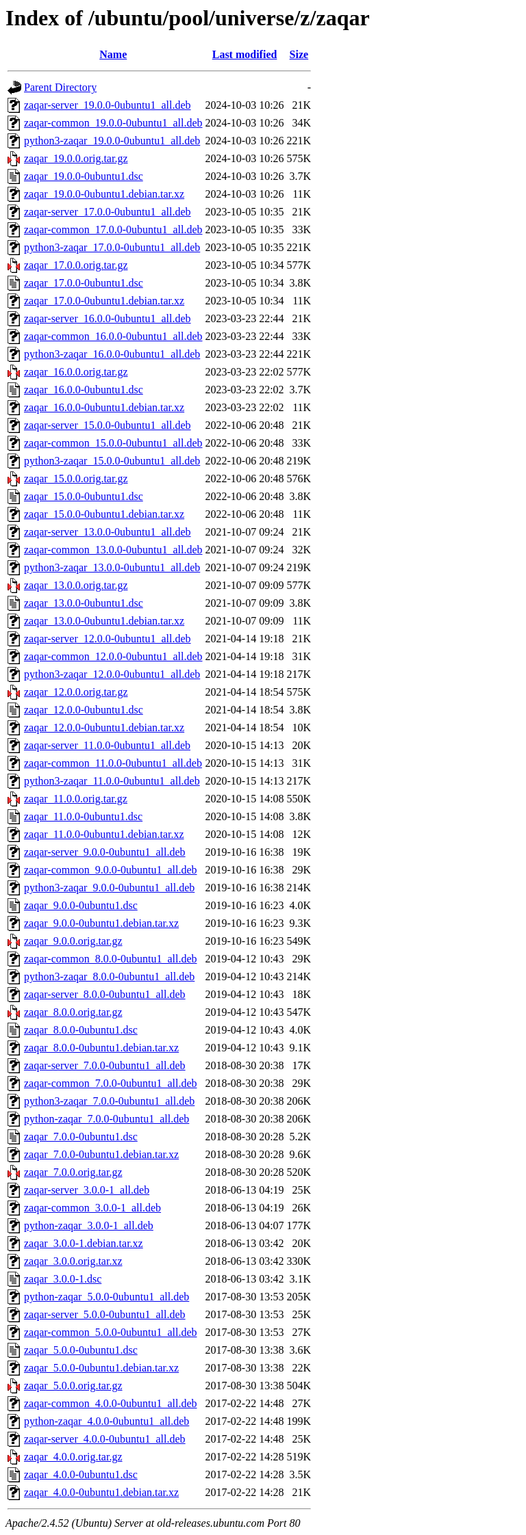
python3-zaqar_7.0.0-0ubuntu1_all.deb (109, 1101)
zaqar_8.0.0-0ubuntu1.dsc (81, 1030)
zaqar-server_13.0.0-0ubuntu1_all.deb (107, 532)
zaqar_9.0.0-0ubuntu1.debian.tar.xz (101, 923)
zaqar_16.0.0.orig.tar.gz (76, 372)
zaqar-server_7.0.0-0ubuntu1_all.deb (105, 1065)
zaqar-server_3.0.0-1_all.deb (86, 1190)
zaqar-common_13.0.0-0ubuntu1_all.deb (113, 549)
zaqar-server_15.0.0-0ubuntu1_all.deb (107, 425)
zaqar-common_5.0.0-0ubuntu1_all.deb (110, 1332)
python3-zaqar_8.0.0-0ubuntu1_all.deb (109, 976)
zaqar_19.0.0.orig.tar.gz (76, 158)
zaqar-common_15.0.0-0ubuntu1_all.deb (113, 443)
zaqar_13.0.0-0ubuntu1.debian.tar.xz (104, 621)
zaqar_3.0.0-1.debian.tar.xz (83, 1243)
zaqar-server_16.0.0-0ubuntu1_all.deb (107, 318)
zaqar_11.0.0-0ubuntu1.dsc (83, 816)
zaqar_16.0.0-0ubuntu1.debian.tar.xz (104, 407)
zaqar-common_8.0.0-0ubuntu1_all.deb (110, 959)
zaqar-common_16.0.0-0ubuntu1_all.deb (113, 336)
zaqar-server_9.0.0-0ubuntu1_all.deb (105, 852)
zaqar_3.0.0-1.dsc (62, 1279)
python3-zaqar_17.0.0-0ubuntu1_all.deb (112, 247)
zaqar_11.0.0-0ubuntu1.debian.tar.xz (104, 834)
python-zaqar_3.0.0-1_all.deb (88, 1225)
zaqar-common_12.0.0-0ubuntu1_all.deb (113, 656)
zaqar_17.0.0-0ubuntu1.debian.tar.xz (104, 300)
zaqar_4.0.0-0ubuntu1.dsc (81, 1474)
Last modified (244, 54)
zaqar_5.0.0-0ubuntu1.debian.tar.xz (101, 1368)
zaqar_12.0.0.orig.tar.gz (76, 692)
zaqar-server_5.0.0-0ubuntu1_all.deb (105, 1314)
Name (113, 54)
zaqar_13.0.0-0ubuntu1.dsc (83, 603)
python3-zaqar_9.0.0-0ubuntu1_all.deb (109, 887)
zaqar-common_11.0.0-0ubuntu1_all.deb (113, 763)
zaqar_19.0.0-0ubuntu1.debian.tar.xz (104, 194)
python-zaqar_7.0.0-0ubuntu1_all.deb (106, 1119)
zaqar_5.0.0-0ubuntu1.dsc (81, 1350)
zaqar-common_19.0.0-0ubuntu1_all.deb (113, 123)
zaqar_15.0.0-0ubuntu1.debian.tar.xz (104, 514)
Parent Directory (60, 87)
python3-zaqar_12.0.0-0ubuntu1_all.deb (112, 674)
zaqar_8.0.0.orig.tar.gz (73, 1012)
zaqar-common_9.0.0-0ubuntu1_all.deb (110, 870)
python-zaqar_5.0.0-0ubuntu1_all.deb (106, 1296)
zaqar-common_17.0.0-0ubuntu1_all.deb (113, 229)
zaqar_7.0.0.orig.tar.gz (73, 1172)
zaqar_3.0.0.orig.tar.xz (73, 1261)
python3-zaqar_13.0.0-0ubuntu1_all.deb (112, 567)
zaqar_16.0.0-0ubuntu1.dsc (83, 389)
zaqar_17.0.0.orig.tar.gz (76, 265)
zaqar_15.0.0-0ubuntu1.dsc (83, 496)
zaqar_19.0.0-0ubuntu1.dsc (83, 176)
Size (299, 54)
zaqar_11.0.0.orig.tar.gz (75, 798)
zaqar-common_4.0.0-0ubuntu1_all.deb (110, 1403)
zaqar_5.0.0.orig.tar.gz (73, 1385)
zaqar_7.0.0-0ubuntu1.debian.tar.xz (101, 1154)
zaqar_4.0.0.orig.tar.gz (73, 1456)
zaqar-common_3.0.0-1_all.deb (92, 1207)
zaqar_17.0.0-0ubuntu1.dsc (83, 283)
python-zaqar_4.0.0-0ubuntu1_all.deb (106, 1421)
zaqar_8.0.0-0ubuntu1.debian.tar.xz (101, 1047)
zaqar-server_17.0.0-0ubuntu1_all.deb (107, 212)
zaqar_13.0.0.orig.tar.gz (76, 585)
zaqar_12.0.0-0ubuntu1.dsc (83, 710)
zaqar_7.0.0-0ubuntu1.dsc (81, 1136)
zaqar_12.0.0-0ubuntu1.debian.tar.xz (104, 727)
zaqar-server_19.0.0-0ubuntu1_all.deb (107, 105)
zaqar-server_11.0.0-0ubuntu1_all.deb (107, 745)
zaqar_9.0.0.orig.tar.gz (73, 941)
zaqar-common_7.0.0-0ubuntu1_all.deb (110, 1083)
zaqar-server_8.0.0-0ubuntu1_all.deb (105, 994)
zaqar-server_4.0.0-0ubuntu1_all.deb (105, 1439)
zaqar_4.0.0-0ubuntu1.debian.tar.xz (101, 1492)
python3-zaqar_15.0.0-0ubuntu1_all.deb (112, 461)
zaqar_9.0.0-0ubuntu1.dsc (81, 905)
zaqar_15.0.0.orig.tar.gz (76, 478)
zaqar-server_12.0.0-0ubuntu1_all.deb (107, 638)
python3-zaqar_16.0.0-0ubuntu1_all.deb (112, 354)
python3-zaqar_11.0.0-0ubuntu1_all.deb (112, 781)
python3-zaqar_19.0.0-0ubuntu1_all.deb (112, 140)
